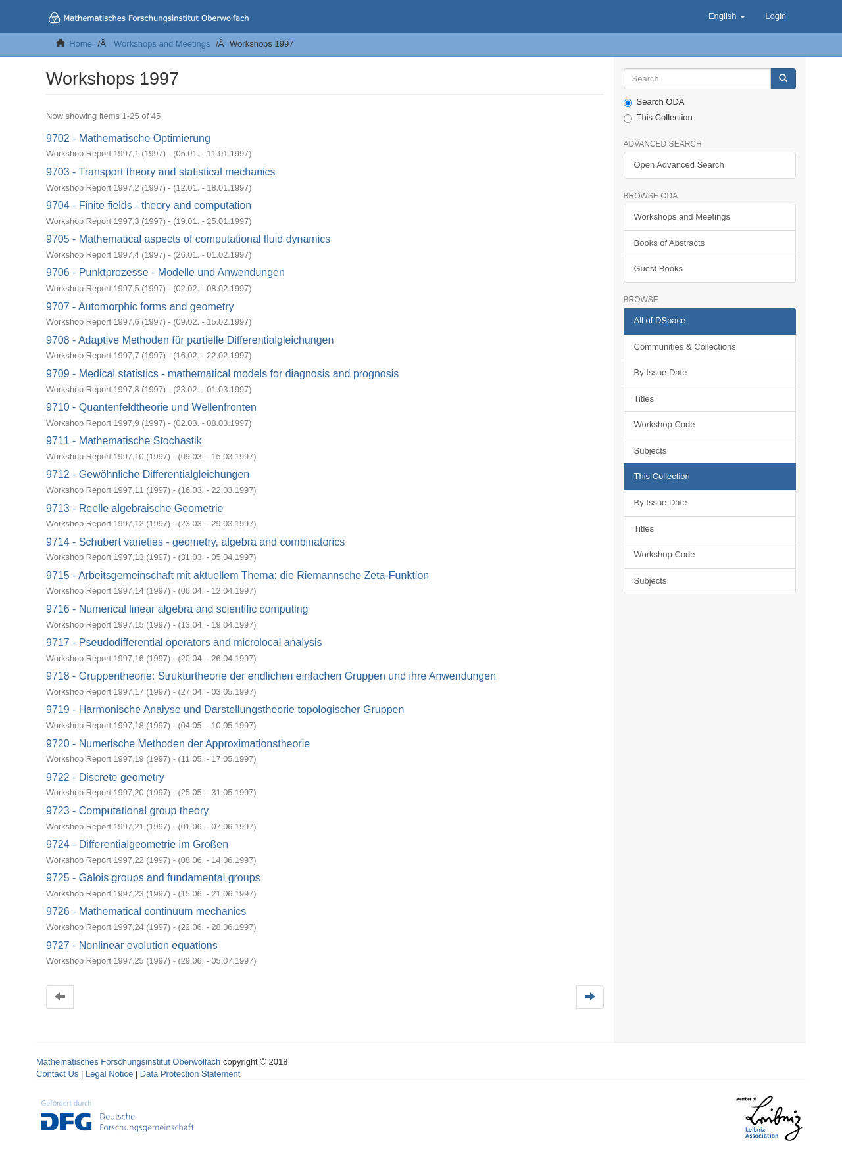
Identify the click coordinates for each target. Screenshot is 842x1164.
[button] (727, 16)
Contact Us (57, 1074)
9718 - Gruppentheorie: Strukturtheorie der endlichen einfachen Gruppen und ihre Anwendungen (271, 676)
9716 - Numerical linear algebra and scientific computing (177, 609)
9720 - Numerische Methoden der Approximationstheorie (178, 743)
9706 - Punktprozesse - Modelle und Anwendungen (165, 272)
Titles (644, 399)
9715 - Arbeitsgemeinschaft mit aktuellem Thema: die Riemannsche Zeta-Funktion (237, 575)
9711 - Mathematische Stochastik (124, 440)
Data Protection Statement (190, 1074)
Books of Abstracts (669, 243)
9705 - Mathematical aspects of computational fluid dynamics (188, 238)
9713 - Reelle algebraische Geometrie (134, 508)
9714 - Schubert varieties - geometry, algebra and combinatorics (195, 541)
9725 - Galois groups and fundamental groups (153, 877)
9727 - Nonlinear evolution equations (132, 945)
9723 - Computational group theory (127, 810)
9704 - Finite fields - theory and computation (148, 205)
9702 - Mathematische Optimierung (128, 138)
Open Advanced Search (679, 165)
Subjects (650, 450)
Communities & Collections (685, 347)
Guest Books (658, 268)
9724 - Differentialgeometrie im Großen (137, 844)
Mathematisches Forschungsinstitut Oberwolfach (128, 1062)
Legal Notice (109, 1074)
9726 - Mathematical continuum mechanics (146, 911)
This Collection (658, 117)
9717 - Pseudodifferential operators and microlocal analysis (184, 642)
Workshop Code (664, 424)
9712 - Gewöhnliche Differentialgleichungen (147, 474)
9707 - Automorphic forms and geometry (140, 306)
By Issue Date (660, 372)
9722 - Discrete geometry (105, 777)
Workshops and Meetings (162, 44)
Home (80, 44)
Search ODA (654, 102)
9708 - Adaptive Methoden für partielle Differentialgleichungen (190, 340)
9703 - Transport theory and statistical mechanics (161, 171)
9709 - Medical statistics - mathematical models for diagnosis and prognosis (222, 373)
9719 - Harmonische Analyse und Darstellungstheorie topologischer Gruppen (225, 709)
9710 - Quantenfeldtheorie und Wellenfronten (151, 407)
